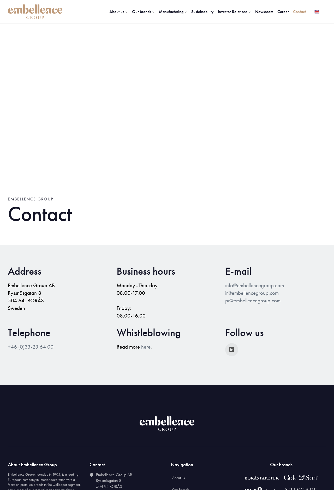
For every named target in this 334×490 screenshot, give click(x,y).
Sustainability (202, 11)
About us (118, 11)
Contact (299, 11)
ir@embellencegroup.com (252, 293)
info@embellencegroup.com (254, 285)
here (146, 346)
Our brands (143, 11)
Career (283, 11)
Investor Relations (234, 11)
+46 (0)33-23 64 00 (30, 346)
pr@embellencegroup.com (253, 300)
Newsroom (264, 11)
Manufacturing (173, 11)
